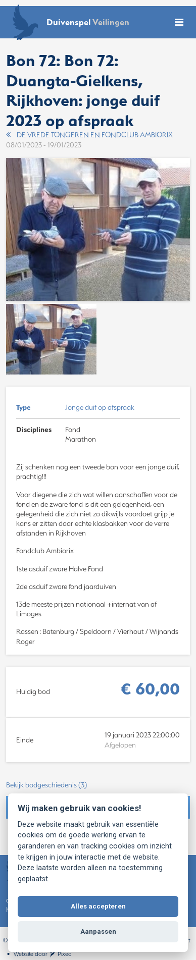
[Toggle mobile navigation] (179, 22)
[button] (98, 785)
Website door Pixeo (43, 954)
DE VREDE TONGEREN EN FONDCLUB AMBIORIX (89, 134)
